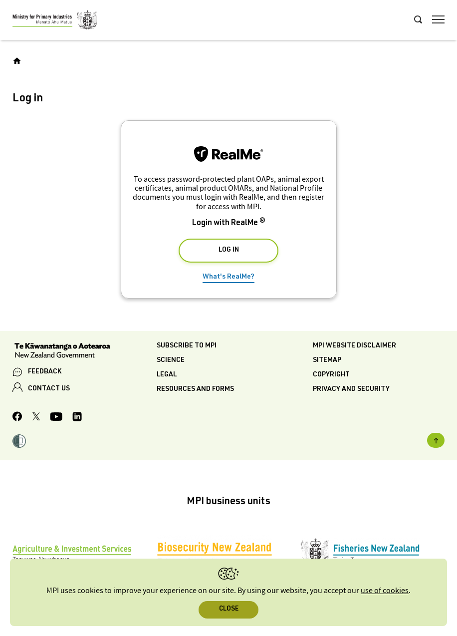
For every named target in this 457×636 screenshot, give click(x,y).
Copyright (331, 374)
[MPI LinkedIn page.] (77, 418)
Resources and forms (195, 389)
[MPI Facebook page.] (17, 417)
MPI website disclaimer (354, 345)
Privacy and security (351, 389)
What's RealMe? (228, 277)
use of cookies (385, 591)
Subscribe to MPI (187, 345)
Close (228, 609)
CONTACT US (49, 388)
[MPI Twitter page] (36, 417)
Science (171, 360)
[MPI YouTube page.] (56, 418)
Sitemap (327, 360)
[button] (19, 442)
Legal (167, 374)
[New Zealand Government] (84, 351)
